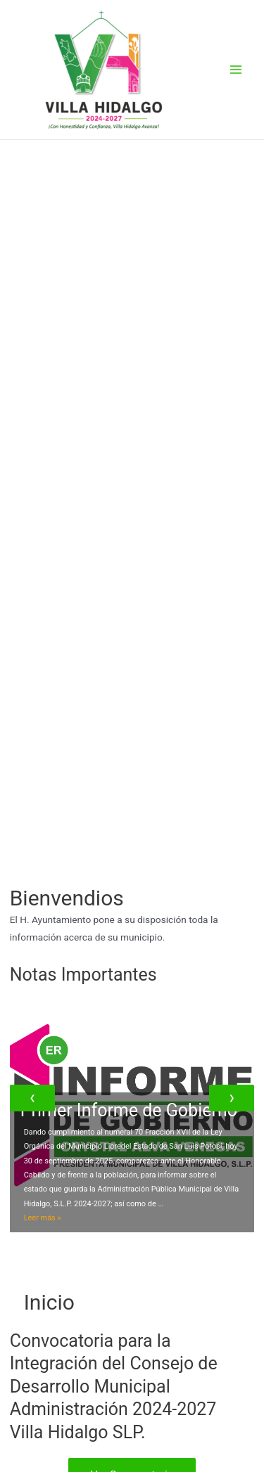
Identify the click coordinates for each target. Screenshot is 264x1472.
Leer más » (42, 1217)
